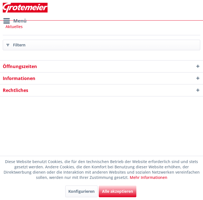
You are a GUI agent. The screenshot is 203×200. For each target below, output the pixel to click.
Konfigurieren (81, 191)
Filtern (15, 44)
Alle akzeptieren (117, 191)
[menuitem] (14, 20)
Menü (15, 20)
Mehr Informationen (148, 177)
